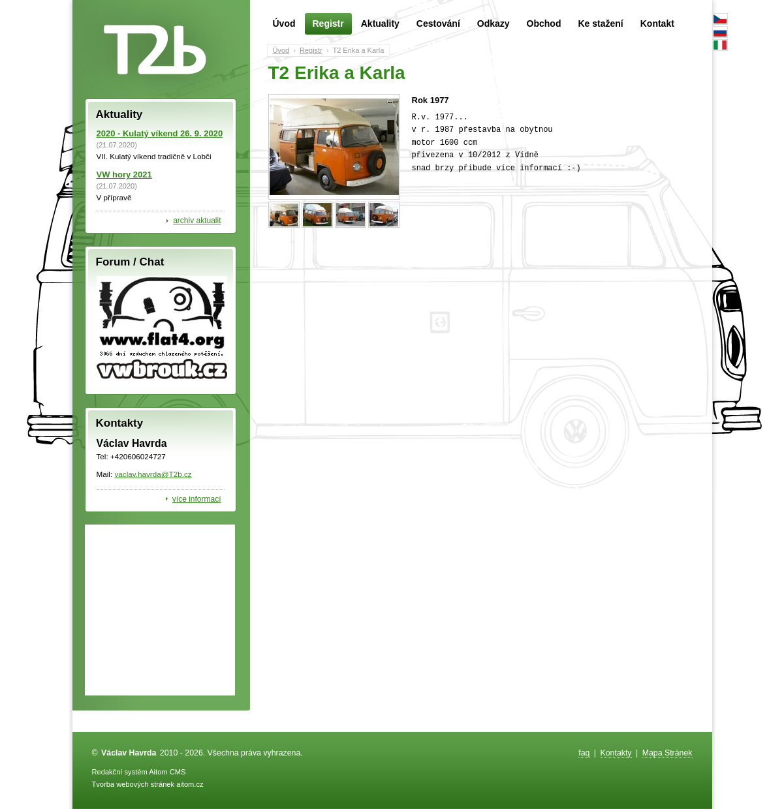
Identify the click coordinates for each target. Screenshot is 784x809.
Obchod (544, 23)
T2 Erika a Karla (358, 50)
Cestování (438, 23)
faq (583, 752)
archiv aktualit (197, 220)
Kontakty (616, 752)
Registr (328, 24)
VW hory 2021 (124, 174)
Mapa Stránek (667, 752)
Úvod (284, 23)
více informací (196, 499)
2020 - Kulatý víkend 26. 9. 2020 (160, 133)
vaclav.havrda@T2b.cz (152, 474)
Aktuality (380, 23)
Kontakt (657, 23)
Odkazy (493, 23)
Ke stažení (600, 23)
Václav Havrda (128, 752)
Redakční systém (120, 772)
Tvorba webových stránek (133, 784)
